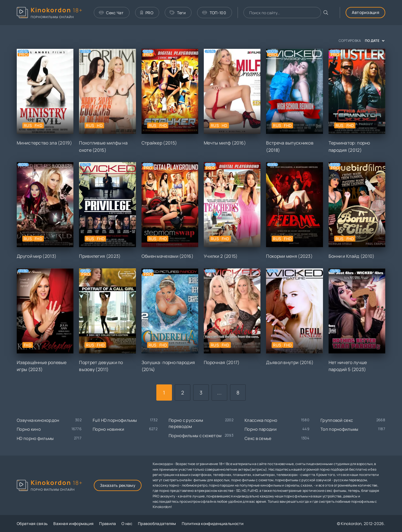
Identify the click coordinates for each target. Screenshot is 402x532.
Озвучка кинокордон (38, 420)
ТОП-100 (214, 12)
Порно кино (29, 429)
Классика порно (261, 420)
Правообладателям (157, 523)
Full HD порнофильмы (115, 420)
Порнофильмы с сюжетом (195, 436)
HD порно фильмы (35, 438)
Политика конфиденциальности (212, 523)
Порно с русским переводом (186, 423)
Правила (107, 523)
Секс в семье (258, 438)
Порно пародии (261, 429)
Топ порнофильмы (339, 429)
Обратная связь (32, 523)
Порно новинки (108, 429)
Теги (178, 12)
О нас (126, 523)
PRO (146, 12)
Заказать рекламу (117, 485)
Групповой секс (336, 420)
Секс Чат (111, 12)
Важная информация (73, 523)
